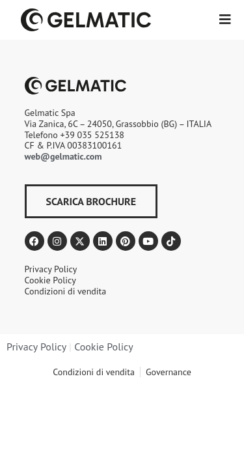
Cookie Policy (103, 346)
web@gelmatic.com (63, 156)
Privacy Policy (36, 346)
